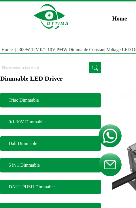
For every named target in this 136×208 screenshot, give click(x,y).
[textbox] (44, 67)
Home (119, 18)
